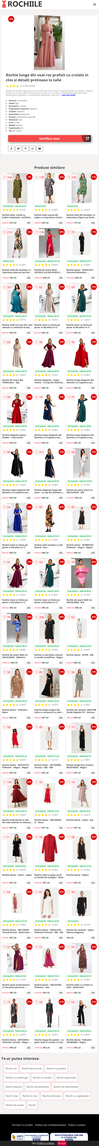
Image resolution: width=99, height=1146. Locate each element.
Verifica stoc (65, 138)
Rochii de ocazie (15, 1105)
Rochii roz (11, 1068)
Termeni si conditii (22, 1125)
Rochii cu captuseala (77, 1096)
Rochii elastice (14, 1086)
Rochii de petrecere (38, 1086)
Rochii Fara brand (32, 1068)
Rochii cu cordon (42, 1077)
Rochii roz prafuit (56, 1068)
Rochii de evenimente (66, 1086)
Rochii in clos (30, 1096)
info (28, 222)
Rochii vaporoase (66, 1077)
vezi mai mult (68, 95)
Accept (62, 1143)
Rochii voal (12, 1096)
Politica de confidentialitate (50, 1125)
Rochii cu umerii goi (17, 1077)
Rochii (32, 1105)
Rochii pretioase (51, 1096)
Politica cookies (77, 1125)
